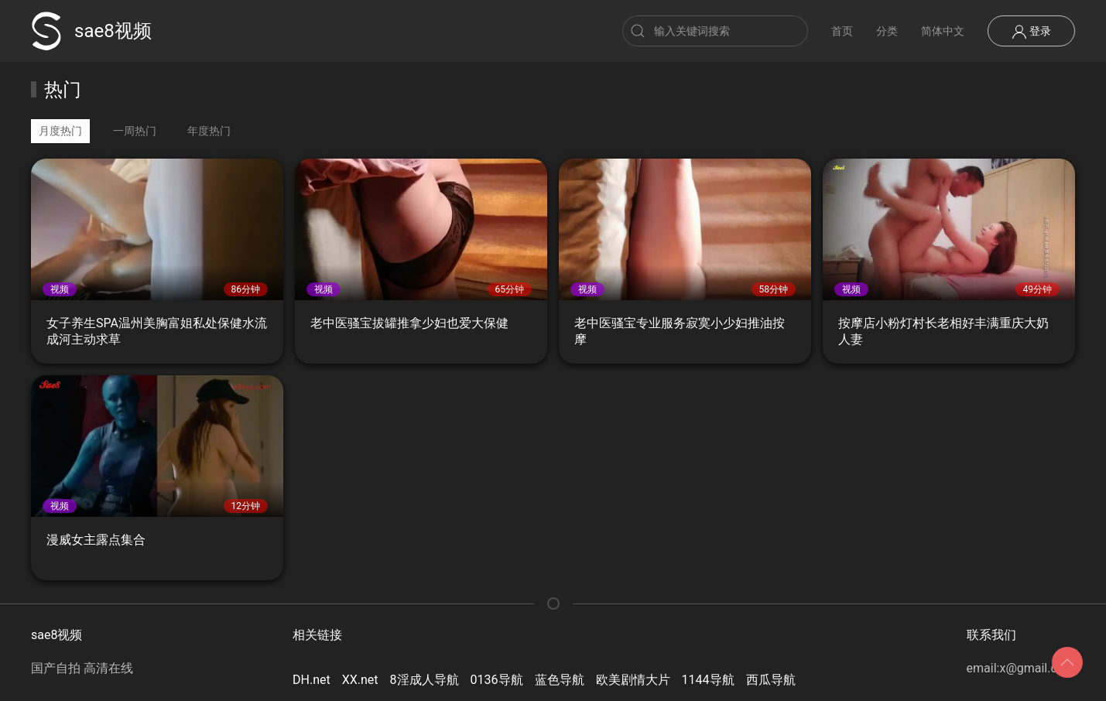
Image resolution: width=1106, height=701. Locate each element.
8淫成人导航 (424, 679)
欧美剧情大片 (633, 679)
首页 (842, 31)
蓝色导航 (559, 679)
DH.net (311, 679)
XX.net (360, 679)
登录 (1031, 31)
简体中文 (942, 31)
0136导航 (497, 679)
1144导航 (708, 679)
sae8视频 (91, 31)
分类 (887, 31)
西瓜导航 (771, 679)
